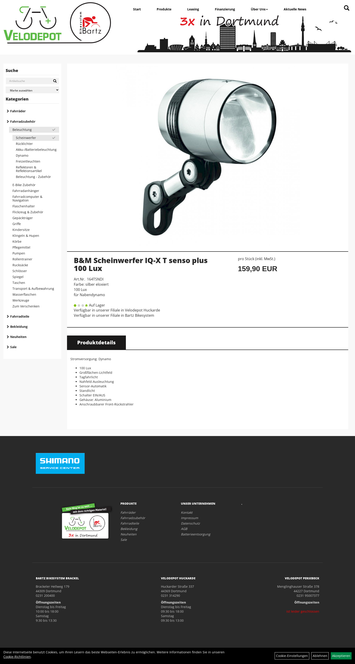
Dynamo (22, 155)
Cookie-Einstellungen (292, 656)
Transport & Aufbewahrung (33, 288)
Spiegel (18, 277)
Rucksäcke (20, 265)
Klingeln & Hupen (25, 235)
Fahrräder (18, 111)
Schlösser (19, 271)
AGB (184, 529)
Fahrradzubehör (22, 121)
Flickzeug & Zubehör (27, 212)
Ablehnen (320, 656)
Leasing (193, 9)
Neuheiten (18, 337)
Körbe (17, 241)
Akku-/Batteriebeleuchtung (36, 149)
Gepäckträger (22, 218)
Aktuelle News (295, 9)
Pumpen (18, 253)
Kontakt (186, 512)
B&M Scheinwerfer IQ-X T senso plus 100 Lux (141, 264)
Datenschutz (190, 523)
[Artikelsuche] (346, 8)
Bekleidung (19, 326)
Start (137, 9)
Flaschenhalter (23, 206)
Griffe (16, 224)
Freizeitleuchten (28, 161)
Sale (13, 347)
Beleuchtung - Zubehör (33, 177)
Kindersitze (21, 230)
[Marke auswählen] (32, 90)
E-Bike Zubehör (24, 185)
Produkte (164, 9)
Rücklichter (24, 143)
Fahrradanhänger (25, 191)
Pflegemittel (21, 247)
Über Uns (259, 9)
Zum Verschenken (26, 306)
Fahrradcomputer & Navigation (27, 198)
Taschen (18, 282)
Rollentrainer (22, 259)
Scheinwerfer (26, 138)
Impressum (189, 518)
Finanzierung (225, 9)
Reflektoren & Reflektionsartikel (29, 169)
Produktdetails (96, 342)
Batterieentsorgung (195, 534)
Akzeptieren (341, 656)
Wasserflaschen (24, 294)
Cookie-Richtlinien (17, 656)
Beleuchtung (22, 129)
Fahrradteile (19, 316)
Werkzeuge (20, 300)
